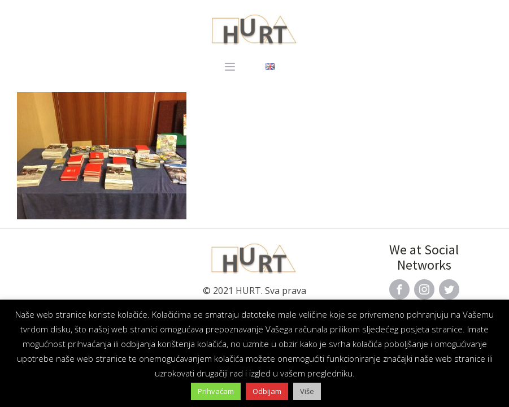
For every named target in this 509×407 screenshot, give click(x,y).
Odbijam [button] (267, 391)
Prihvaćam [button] (216, 391)
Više (307, 391)
